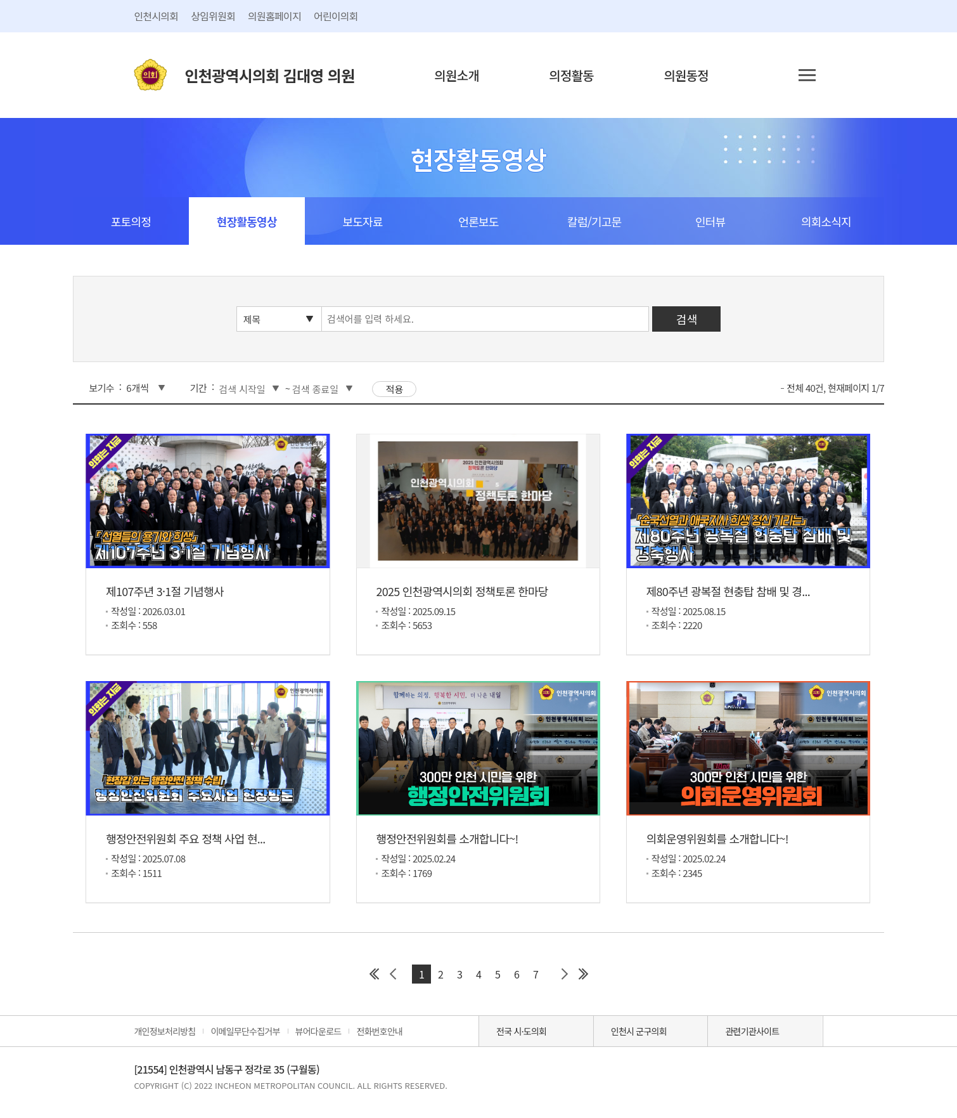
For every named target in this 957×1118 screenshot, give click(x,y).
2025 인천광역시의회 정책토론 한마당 (462, 591)
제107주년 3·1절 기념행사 (165, 591)
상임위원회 (213, 15)
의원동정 (686, 75)
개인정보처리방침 (164, 1031)
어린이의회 (336, 15)
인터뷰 (710, 221)
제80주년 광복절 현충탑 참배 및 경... (728, 591)
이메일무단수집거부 (244, 1031)
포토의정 (131, 221)
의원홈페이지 (274, 15)
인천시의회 (156, 15)
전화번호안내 (379, 1031)
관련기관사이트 (752, 1031)
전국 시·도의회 (521, 1031)
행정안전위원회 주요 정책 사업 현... (185, 838)
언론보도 (478, 221)
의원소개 (456, 75)
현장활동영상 (247, 221)
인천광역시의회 (269, 75)
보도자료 (362, 221)
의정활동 (571, 75)
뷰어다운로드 (318, 1031)
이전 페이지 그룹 (392, 974)
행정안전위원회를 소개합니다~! (447, 838)
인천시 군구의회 (639, 1031)
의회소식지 (826, 221)
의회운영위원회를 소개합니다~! (717, 838)
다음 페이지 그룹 (564, 974)
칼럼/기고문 (594, 221)
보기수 (101, 387)
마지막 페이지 (583, 974)
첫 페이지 (373, 974)
